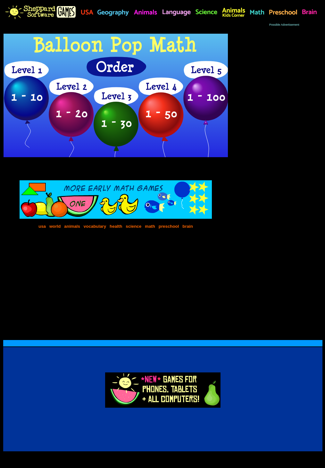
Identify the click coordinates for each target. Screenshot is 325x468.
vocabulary (95, 226)
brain (187, 226)
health (116, 226)
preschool (169, 226)
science (133, 226)
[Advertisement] (284, 58)
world (55, 226)
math (150, 226)
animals (72, 226)
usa (42, 226)
